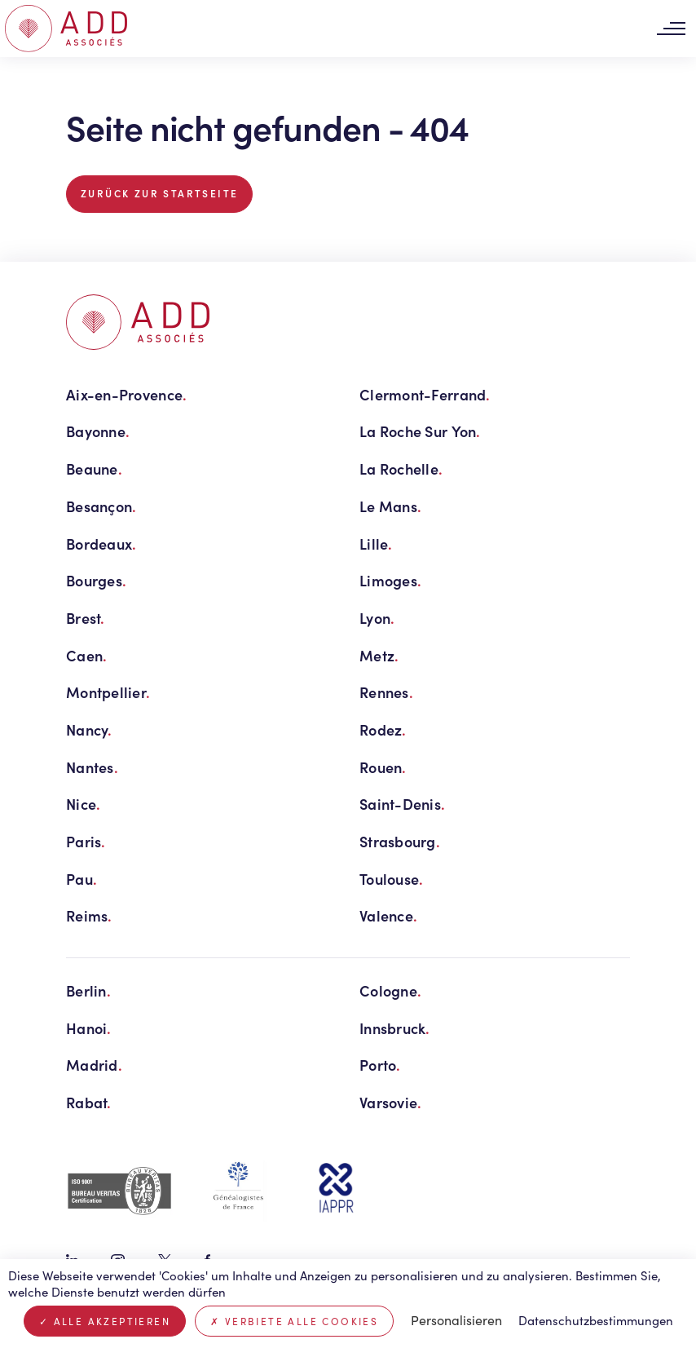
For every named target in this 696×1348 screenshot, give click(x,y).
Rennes (386, 692)
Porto (380, 1064)
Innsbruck (394, 1028)
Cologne (390, 990)
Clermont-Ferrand (425, 394)
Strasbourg (399, 841)
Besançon (101, 506)
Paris (86, 841)
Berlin (88, 990)
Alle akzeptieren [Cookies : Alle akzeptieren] (104, 1321)
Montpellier (108, 692)
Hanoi (89, 1028)
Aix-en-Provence (126, 394)
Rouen (383, 767)
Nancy (89, 729)
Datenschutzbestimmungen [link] (595, 1320)
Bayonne (98, 431)
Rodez (383, 729)
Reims (89, 915)
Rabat (89, 1102)
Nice (83, 803)
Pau (81, 878)
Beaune (94, 468)
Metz (379, 655)
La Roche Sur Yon (420, 431)
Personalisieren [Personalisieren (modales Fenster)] (456, 1319)
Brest (85, 618)
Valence (388, 915)
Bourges (96, 580)
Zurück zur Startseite (159, 193)
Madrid (94, 1064)
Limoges (390, 580)
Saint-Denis (402, 803)
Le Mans (390, 506)
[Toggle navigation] (670, 29)
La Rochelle (401, 468)
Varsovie (390, 1102)
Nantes (92, 767)
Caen (86, 655)
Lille (376, 543)
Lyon (376, 618)
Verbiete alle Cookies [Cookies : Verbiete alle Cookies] (294, 1321)
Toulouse (391, 878)
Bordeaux (101, 543)
